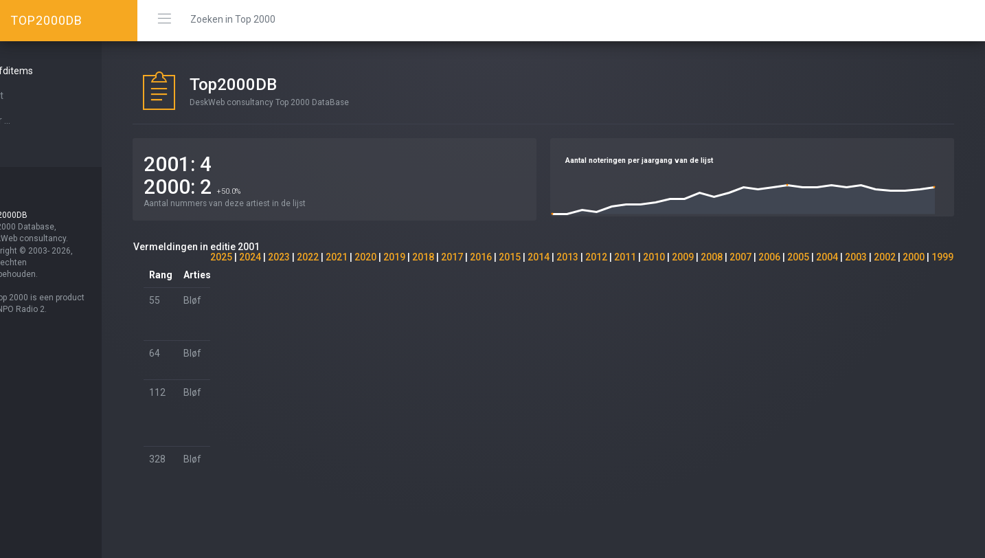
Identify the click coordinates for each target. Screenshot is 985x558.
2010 (654, 257)
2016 (481, 257)
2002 (885, 257)
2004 (827, 257)
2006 (769, 257)
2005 (798, 257)
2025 (221, 257)
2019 (394, 257)
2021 (337, 257)
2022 (308, 257)
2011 (625, 257)
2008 (712, 257)
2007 (740, 257)
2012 (596, 257)
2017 (452, 257)
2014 (539, 257)
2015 (510, 257)
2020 (365, 257)
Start (28, 95)
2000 (914, 257)
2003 (856, 257)
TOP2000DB (46, 20)
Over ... (31, 120)
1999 (942, 257)
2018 (423, 257)
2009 (683, 257)
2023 (279, 257)
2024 (250, 257)
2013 (567, 257)
